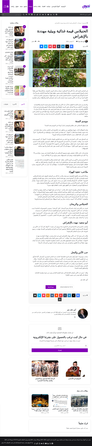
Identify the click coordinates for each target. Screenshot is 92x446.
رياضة (12, 6)
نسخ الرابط (51, 287)
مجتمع (25, 6)
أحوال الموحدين (56, 6)
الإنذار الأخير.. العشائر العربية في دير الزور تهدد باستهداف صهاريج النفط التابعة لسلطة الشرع (9, 165)
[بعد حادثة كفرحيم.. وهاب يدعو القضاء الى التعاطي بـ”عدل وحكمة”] (19, 31)
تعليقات (6, 104)
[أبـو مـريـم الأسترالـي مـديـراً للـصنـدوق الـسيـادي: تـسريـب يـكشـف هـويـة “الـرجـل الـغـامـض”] (19, 71)
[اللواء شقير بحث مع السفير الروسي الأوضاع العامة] (19, 115)
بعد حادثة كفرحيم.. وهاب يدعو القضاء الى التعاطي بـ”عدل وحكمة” (9, 30)
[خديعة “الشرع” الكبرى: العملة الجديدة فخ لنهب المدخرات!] (19, 91)
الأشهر (23, 104)
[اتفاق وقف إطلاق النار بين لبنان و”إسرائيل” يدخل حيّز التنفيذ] (79, 400)
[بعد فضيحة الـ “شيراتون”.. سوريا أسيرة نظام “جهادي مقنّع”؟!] (40, 400)
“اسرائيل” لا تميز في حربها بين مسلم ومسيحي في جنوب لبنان (9, 43)
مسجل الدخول (76, 428)
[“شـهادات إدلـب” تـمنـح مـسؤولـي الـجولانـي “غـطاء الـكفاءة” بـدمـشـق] (19, 151)
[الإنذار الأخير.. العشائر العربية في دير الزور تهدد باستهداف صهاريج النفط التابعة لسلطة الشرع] (19, 164)
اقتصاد (43, 6)
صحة (21, 6)
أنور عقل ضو (82, 41)
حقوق (17, 6)
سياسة (48, 6)
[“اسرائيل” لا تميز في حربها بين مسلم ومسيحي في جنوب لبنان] (19, 44)
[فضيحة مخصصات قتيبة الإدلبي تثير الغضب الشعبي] (59, 400)
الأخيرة (15, 104)
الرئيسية (63, 6)
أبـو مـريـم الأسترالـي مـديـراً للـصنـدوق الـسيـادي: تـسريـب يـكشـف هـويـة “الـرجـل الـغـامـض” (9, 74)
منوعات (30, 6)
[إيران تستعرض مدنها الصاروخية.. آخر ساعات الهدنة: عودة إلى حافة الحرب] (19, 56)
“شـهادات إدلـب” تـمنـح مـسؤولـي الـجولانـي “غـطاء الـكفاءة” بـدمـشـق (8, 151)
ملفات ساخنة (37, 6)
